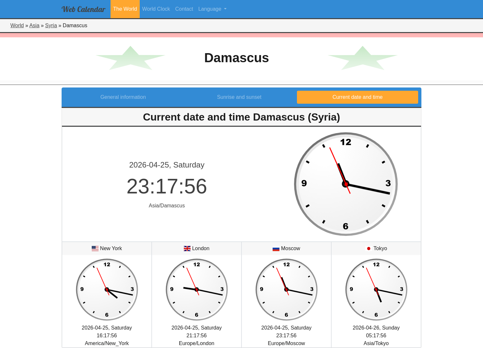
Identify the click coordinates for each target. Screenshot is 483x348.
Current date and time (358, 97)
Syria (51, 25)
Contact (184, 9)
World (17, 25)
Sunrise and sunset (239, 97)
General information (123, 97)
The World (125, 9)
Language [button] (210, 9)
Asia (34, 25)
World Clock (156, 9)
